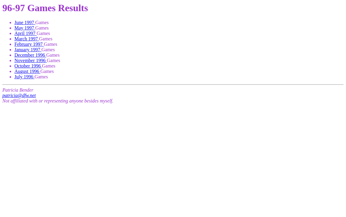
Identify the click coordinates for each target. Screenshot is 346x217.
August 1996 (27, 71)
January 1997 (28, 49)
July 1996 (24, 76)
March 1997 (26, 38)
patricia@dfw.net (19, 95)
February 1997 (29, 44)
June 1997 (24, 22)
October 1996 (28, 65)
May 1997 (24, 27)
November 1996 (30, 60)
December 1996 (30, 55)
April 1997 (25, 33)
